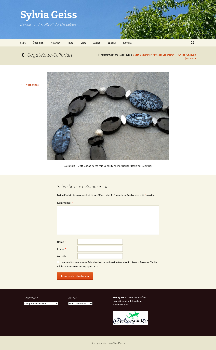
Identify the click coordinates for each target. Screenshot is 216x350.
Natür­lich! (56, 42)
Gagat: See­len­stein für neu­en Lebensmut (153, 54)
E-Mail (61, 249)
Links (83, 42)
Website (61, 256)
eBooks (112, 42)
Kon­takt (127, 42)
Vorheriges (29, 84)
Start (23, 42)
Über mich (38, 42)
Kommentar (65, 202)
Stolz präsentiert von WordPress (108, 343)
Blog (70, 42)
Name (61, 242)
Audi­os (96, 42)
